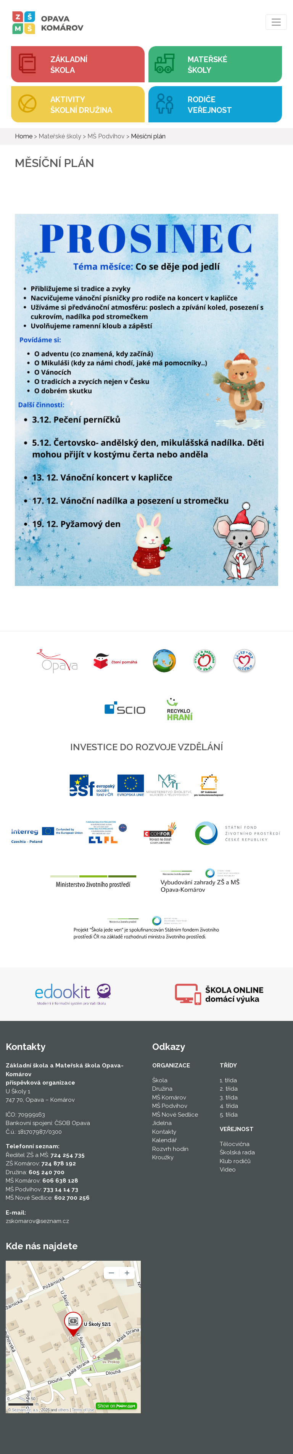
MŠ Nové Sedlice (175, 1114)
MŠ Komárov (169, 1097)
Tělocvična (235, 1144)
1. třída (228, 1080)
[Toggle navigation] (276, 22)
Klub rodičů (235, 1161)
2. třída (229, 1088)
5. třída (229, 1114)
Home (23, 136)
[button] (215, 64)
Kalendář (164, 1140)
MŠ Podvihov (169, 1106)
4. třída (229, 1106)
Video (228, 1169)
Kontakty (164, 1131)
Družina (162, 1088)
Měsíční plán (148, 136)
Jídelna (162, 1123)
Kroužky (163, 1157)
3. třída (229, 1097)
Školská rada (237, 1152)
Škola (159, 1080)
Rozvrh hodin (170, 1149)
